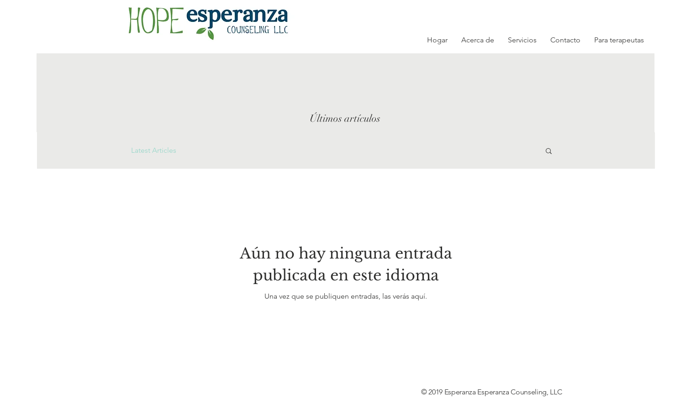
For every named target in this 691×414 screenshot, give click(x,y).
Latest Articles (153, 150)
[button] (548, 151)
